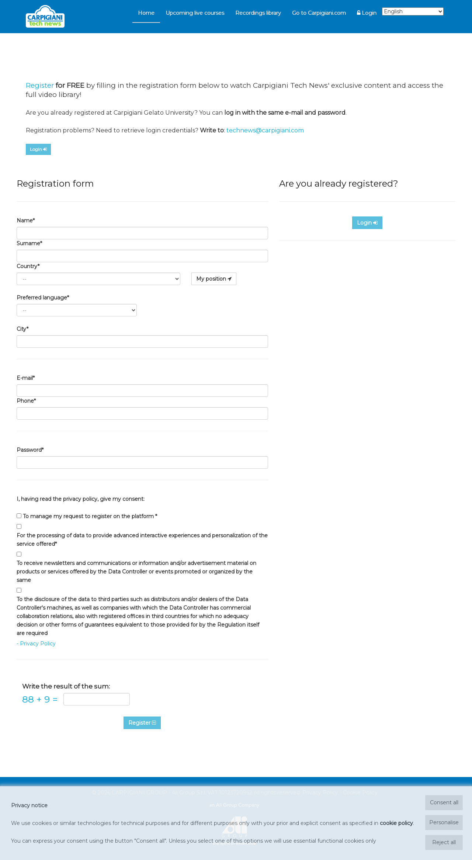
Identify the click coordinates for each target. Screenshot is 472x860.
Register (40, 85)
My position (214, 278)
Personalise (444, 822)
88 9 (40, 699)
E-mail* (26, 378)
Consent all (444, 802)
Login (366, 13)
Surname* (29, 243)
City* (22, 329)
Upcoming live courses (195, 13)
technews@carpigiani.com (265, 130)
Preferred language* (43, 297)
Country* (28, 266)
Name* (26, 220)
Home (146, 13)
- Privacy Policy (36, 643)
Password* (30, 450)
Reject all (444, 842)
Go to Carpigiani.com (319, 13)
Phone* (26, 401)
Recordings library (258, 13)
